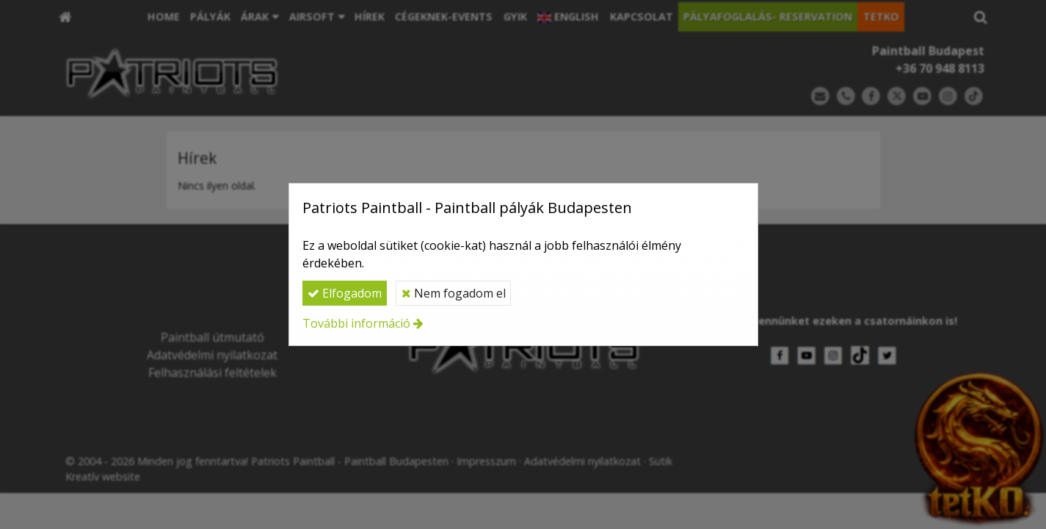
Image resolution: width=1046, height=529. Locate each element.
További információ (356, 323)
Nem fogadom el (454, 293)
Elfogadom (345, 293)
